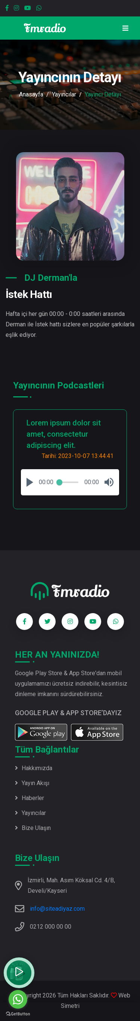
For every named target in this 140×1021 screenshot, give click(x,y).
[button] (30, 482)
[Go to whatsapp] (18, 999)
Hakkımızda (33, 768)
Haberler (29, 798)
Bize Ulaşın (33, 827)
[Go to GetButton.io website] (18, 1013)
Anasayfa (31, 94)
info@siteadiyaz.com (57, 908)
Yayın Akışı (32, 783)
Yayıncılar (64, 94)
